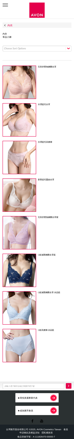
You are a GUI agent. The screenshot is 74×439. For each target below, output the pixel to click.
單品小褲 (7, 37)
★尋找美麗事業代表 (37, 397)
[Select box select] (37, 48)
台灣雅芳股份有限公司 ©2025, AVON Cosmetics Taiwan (34, 429)
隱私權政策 (47, 432)
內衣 (5, 34)
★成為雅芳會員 (37, 410)
